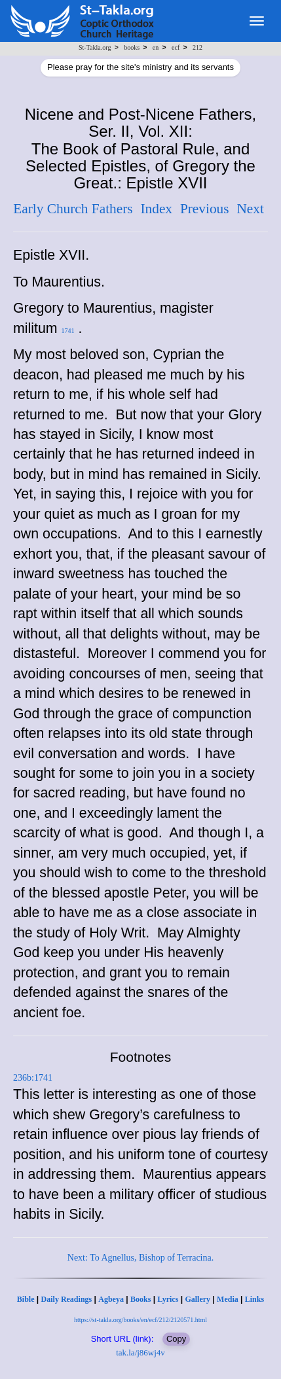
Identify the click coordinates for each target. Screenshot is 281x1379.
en (156, 47)
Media (227, 1299)
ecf (175, 47)
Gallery (197, 1299)
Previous (204, 209)
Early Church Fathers (72, 209)
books (132, 47)
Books (140, 1299)
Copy (176, 1339)
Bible (26, 1299)
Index (156, 209)
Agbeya (111, 1299)
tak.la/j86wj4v (140, 1352)
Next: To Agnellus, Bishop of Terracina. (140, 1258)
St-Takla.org (95, 47)
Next (249, 209)
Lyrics (167, 1299)
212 (197, 47)
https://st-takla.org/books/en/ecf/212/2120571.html (140, 1319)
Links (254, 1299)
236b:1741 (32, 1078)
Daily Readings (66, 1299)
